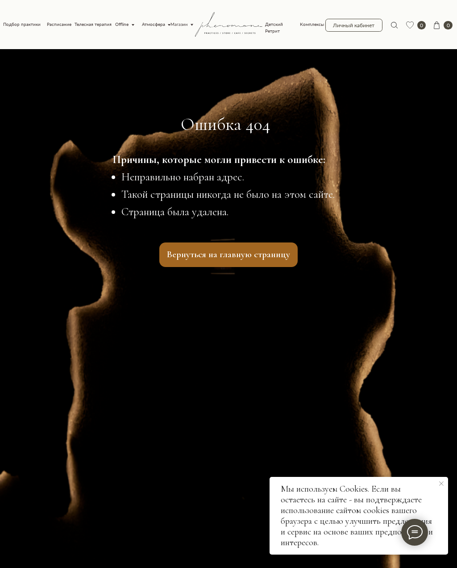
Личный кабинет (353, 25)
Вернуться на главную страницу (228, 254)
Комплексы (312, 24)
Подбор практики (22, 24)
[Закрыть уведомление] (441, 483)
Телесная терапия (93, 24)
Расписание (59, 24)
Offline (122, 24)
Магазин (179, 24)
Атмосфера (153, 24)
